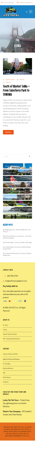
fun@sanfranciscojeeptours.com (16, 281)
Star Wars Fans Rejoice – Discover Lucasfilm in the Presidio (17, 242)
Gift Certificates (7, 377)
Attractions (8, 82)
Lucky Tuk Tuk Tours (11, 400)
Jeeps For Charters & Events (10, 334)
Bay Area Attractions (8, 368)
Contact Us (5, 382)
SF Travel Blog (6, 364)
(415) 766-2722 (12, 276)
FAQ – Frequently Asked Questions (11, 338)
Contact (5, 329)
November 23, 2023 (10, 79)
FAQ (4, 373)
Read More (8, 132)
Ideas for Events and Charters (11, 359)
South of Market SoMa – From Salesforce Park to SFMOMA (16, 90)
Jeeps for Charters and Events (10, 354)
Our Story (5, 325)
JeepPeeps (21, 79)
